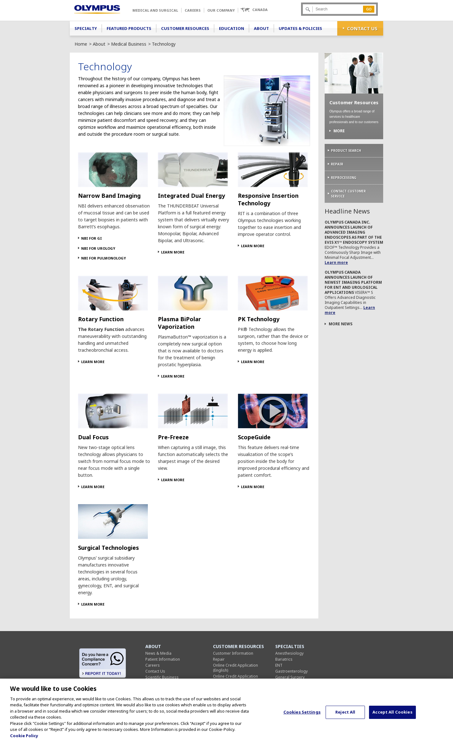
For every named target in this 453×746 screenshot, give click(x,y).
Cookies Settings (302, 715)
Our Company (221, 10)
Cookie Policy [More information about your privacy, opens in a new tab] (24, 739)
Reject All (345, 715)
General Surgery (290, 677)
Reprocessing (343, 177)
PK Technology (258, 319)
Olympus (97, 9)
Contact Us (362, 28)
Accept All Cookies (392, 715)
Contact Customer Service (348, 193)
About (261, 28)
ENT (278, 665)
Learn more (336, 262)
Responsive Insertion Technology (268, 199)
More (339, 131)
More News (340, 324)
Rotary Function (101, 319)
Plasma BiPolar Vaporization (179, 322)
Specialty (86, 28)
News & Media (158, 653)
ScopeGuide (254, 437)
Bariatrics (284, 659)
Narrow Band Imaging (109, 195)
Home (81, 44)
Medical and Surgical (155, 10)
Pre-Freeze (173, 437)
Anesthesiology (289, 653)
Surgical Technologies (108, 547)
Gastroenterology (291, 671)
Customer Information (233, 653)
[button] (254, 10)
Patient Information (162, 659)
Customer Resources (185, 28)
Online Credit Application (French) (235, 679)
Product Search (346, 150)
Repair (337, 164)
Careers (193, 10)
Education (231, 28)
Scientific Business (162, 677)
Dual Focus (93, 437)
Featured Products (129, 28)
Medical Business (128, 44)
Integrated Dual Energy (191, 195)
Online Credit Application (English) (235, 668)
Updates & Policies (300, 28)
